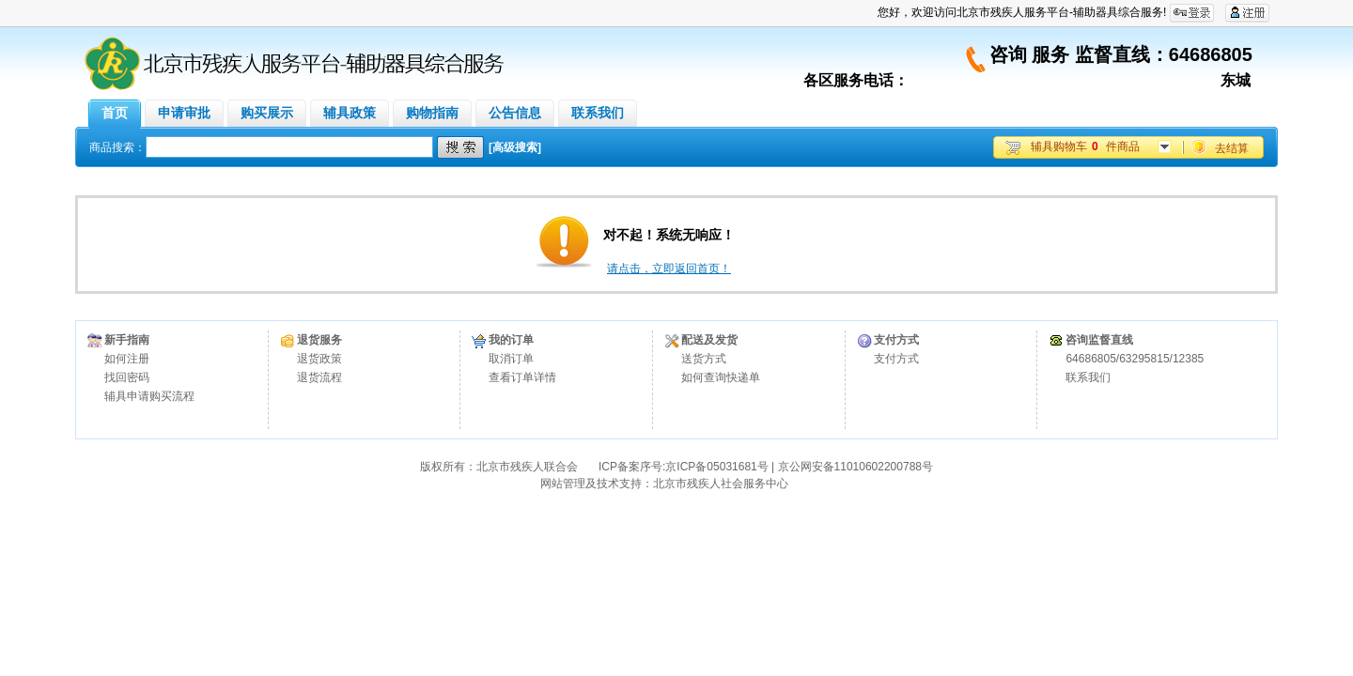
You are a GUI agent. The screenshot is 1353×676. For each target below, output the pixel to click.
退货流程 (319, 377)
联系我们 (1088, 377)
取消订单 (511, 358)
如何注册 (126, 358)
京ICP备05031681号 (716, 466)
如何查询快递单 (720, 377)
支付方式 (896, 358)
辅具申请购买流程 (149, 396)
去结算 (1232, 148)
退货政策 (319, 358)
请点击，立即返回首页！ (669, 268)
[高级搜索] (515, 147)
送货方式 (703, 358)
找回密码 (126, 377)
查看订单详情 (522, 377)
